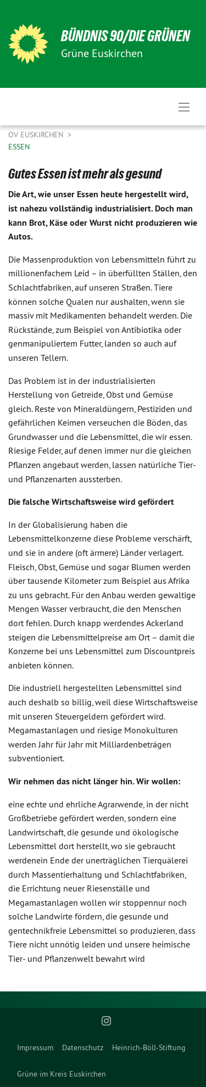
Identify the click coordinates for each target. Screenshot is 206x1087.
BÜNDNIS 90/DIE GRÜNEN (125, 35)
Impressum (35, 1047)
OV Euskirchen (36, 135)
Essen (19, 147)
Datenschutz (82, 1047)
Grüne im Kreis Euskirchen (61, 1074)
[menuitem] (35, 1047)
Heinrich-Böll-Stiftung (149, 1047)
